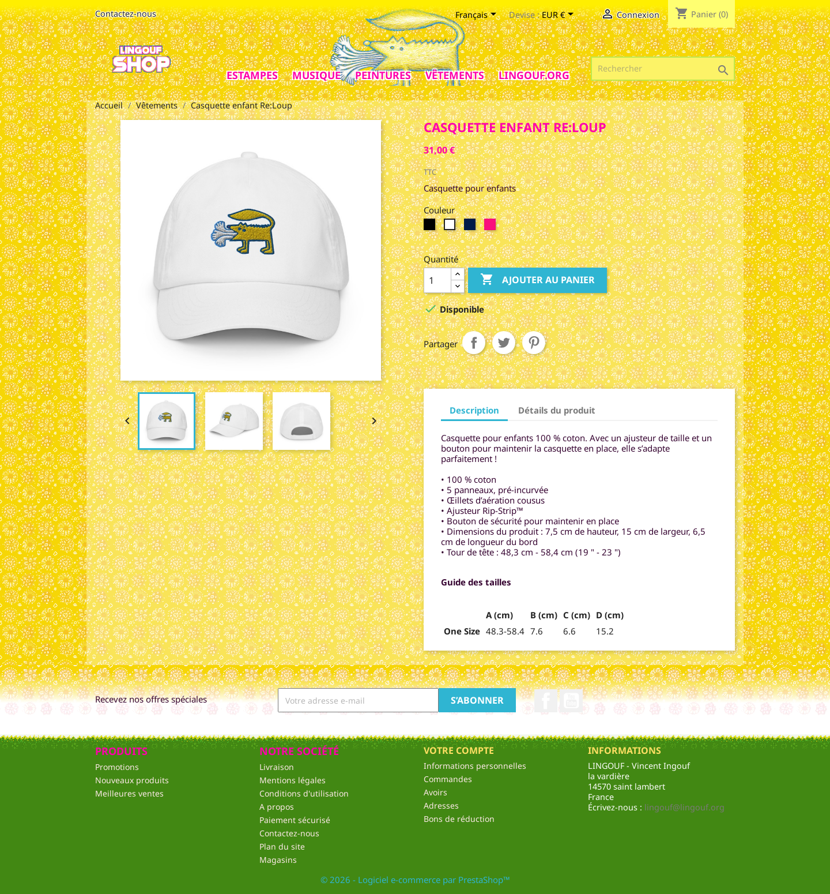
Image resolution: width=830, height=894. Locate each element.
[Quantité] (437, 280)
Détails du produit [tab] (556, 410)
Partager (473, 342)
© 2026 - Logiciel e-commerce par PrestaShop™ (415, 879)
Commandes (448, 778)
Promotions (117, 766)
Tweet (503, 342)
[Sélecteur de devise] (560, 15)
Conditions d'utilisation (304, 793)
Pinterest (533, 342)
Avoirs (435, 792)
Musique (316, 75)
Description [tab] (474, 410)
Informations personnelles (475, 765)
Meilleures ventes (129, 793)
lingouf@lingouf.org (684, 807)
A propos (276, 806)
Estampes (252, 75)
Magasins (278, 859)
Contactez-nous (125, 13)
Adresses (441, 805)
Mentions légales (292, 780)
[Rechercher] (663, 69)
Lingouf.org (534, 75)
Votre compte (459, 750)
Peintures (383, 75)
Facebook (545, 700)
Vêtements (454, 75)
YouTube (571, 700)
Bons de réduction (459, 818)
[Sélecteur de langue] (477, 15)
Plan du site (282, 846)
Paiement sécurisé (294, 819)
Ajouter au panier (537, 280)
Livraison (276, 766)
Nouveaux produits (132, 780)
